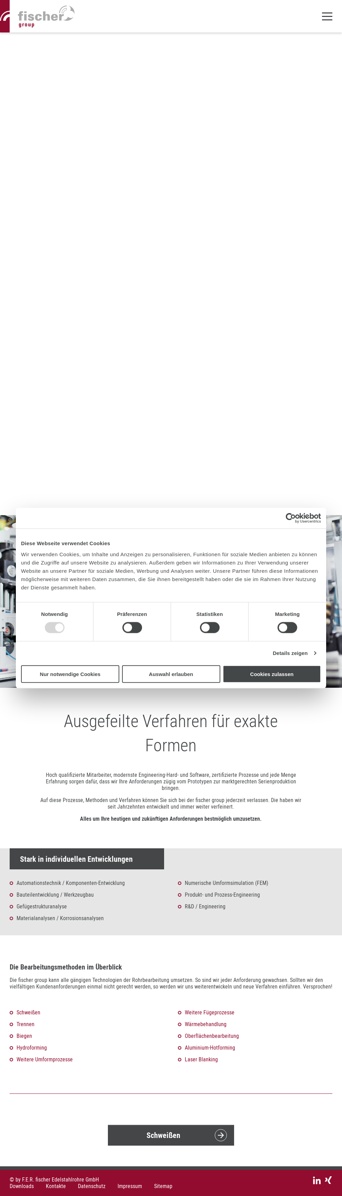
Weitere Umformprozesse (45, 1059)
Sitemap (163, 1186)
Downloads (22, 1186)
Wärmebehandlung (206, 1024)
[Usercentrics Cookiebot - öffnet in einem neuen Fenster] (291, 518)
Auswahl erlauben (171, 674)
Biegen (24, 1036)
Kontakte (56, 1186)
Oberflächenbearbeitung (212, 1036)
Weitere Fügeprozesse (209, 1012)
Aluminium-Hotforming (210, 1047)
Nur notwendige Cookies (70, 674)
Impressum (130, 1186)
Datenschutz (91, 1186)
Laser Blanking (201, 1059)
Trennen (25, 1024)
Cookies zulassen (272, 674)
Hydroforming (32, 1047)
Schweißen (28, 1012)
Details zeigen (290, 653)
